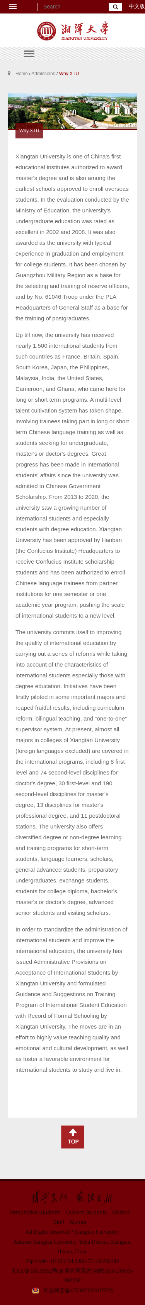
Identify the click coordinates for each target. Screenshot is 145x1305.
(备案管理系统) (76, 1271)
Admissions (43, 73)
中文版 (137, 6)
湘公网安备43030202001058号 (78, 1290)
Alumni (78, 1222)
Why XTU (69, 73)
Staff (58, 1222)
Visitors (121, 1212)
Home (21, 73)
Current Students (86, 1212)
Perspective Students (34, 1212)
